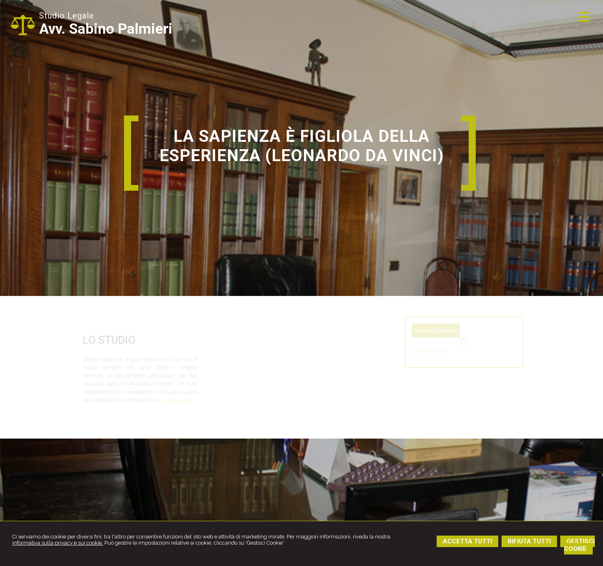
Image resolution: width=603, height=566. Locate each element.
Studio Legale (66, 16)
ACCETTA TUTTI (467, 541)
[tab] (454, 330)
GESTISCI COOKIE (579, 545)
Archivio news (447, 351)
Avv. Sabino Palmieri (106, 29)
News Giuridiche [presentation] (453, 330)
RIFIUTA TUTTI (529, 541)
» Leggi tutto (158, 400)
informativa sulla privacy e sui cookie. (57, 543)
